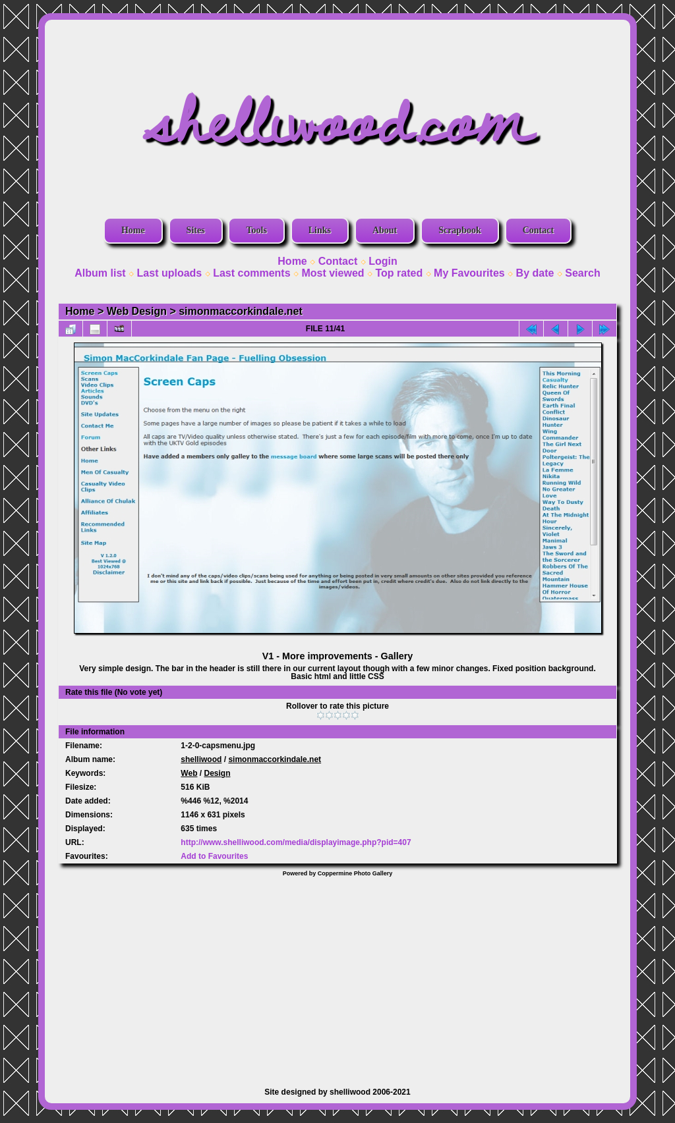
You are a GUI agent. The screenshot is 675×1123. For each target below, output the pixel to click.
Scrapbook (459, 230)
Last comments (251, 273)
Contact (538, 230)
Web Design (137, 311)
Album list (99, 273)
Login (382, 261)
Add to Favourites (214, 856)
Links (319, 230)
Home (133, 230)
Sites (196, 230)
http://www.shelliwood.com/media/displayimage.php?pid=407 (296, 842)
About (384, 230)
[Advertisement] (337, 975)
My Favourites (469, 273)
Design (217, 773)
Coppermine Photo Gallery (355, 873)
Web (189, 773)
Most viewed (332, 273)
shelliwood (201, 759)
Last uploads (169, 273)
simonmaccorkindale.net (241, 311)
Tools (256, 230)
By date (535, 273)
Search (582, 273)
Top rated (399, 273)
